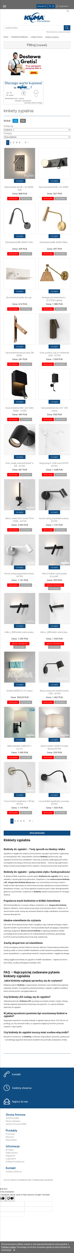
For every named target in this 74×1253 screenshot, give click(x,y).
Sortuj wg (8, 126)
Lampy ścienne (36, 37)
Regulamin (10, 1156)
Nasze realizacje (13, 1121)
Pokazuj (8, 133)
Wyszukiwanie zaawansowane (58, 32)
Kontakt (16, 1074)
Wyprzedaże (11, 1140)
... (22, 142)
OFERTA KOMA (12, 1118)
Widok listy (23, 121)
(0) (51, 6)
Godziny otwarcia (21, 1088)
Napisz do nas (20, 1101)
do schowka (25, 199)
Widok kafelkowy (15, 121)
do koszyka (13, 199)
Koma (6, 37)
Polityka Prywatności (15, 1162)
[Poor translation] (10, 1198)
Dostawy (10, 1150)
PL (68, 11)
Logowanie (11, 1159)
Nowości (10, 1137)
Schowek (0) (41, 6)
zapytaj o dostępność (54, 585)
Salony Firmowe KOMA (16, 1124)
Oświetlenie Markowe (19, 37)
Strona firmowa (15, 1114)
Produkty (11, 1130)
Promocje (10, 1134)
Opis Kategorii (37, 833)
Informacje (13, 1146)
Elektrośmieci (12, 1153)
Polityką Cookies (8, 1247)
